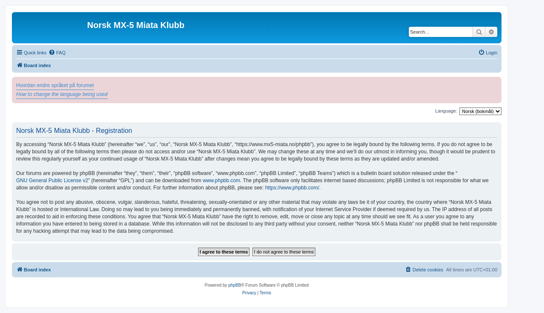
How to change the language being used (62, 94)
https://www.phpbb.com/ (292, 188)
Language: (446, 110)
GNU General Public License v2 (52, 180)
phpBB (234, 285)
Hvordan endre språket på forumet (55, 85)
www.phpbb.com (221, 180)
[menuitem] (56, 53)
